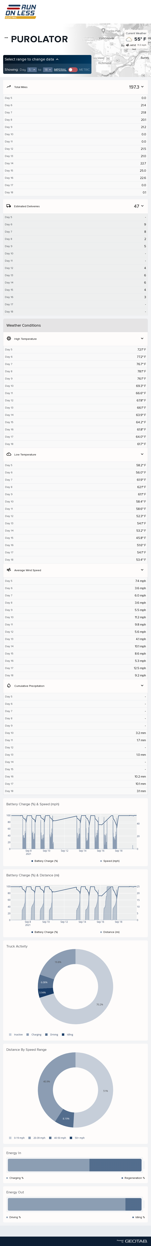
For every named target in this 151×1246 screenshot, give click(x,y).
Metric (84, 70)
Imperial (60, 70)
